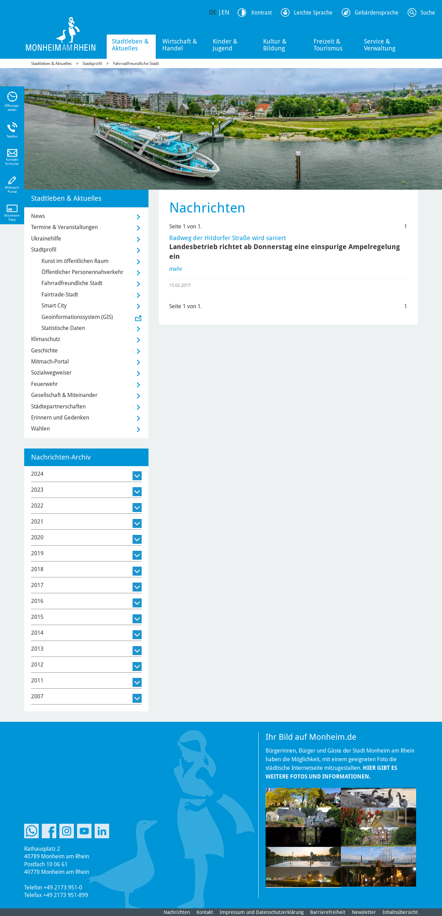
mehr (175, 269)
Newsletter (364, 912)
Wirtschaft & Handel (179, 45)
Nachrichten (177, 912)
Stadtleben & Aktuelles (130, 45)
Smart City (54, 305)
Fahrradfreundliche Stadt (136, 63)
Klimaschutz (45, 339)
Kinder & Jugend (225, 45)
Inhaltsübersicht (400, 912)
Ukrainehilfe (46, 238)
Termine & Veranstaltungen (64, 227)
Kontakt (204, 912)
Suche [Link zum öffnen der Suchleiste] (428, 12)
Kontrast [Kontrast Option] (261, 12)
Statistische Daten (63, 328)
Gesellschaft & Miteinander (64, 395)
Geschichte (44, 350)
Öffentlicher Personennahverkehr (82, 272)
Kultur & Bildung (275, 45)
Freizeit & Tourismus (328, 45)
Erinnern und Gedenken (60, 417)
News (38, 216)
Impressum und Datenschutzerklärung (262, 912)
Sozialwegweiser (51, 372)
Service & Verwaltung (379, 45)
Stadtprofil (92, 63)
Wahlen (40, 428)
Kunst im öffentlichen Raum (74, 261)
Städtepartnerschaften (58, 406)
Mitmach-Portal (50, 361)
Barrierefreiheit (327, 912)
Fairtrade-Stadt (59, 294)
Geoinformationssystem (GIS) (77, 317)
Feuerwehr (44, 384)
